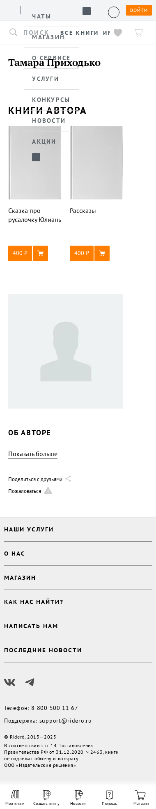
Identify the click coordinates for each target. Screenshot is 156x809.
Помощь (109, 798)
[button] (35, 253)
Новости (77, 798)
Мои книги (15, 798)
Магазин (141, 798)
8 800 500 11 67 (54, 708)
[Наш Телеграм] (29, 682)
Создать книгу (46, 798)
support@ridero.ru (65, 720)
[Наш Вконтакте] (10, 682)
